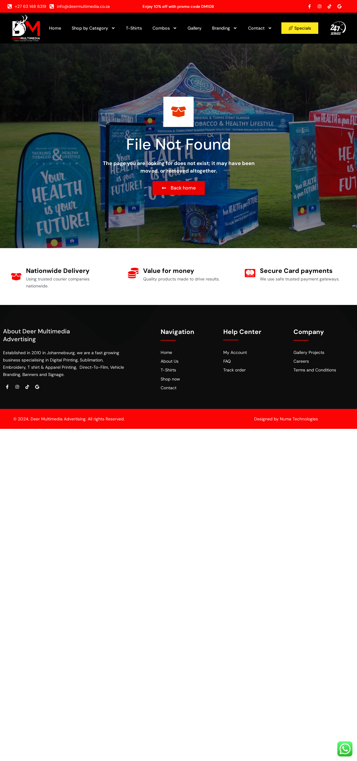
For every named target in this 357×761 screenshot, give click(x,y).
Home (55, 28)
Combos (164, 28)
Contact (260, 28)
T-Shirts (134, 28)
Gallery (194, 28)
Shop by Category (93, 28)
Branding (224, 28)
